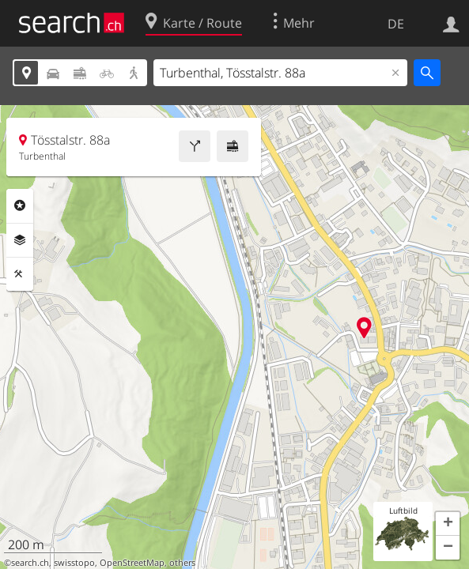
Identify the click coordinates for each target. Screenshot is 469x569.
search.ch (30, 562)
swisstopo (74, 562)
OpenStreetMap (132, 562)
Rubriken (19, 205)
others (182, 562)
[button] (448, 524)
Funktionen (19, 274)
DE (396, 23)
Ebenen (19, 240)
